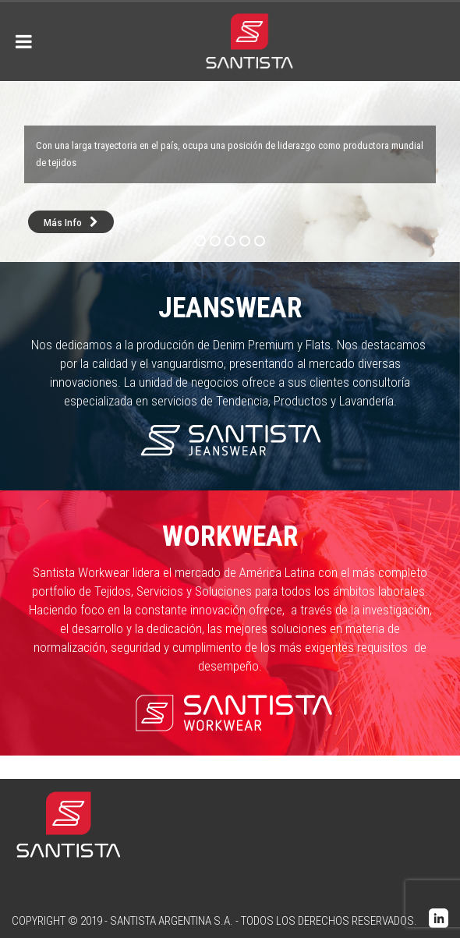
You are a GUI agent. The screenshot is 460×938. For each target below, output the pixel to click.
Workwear (230, 536)
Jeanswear (230, 308)
